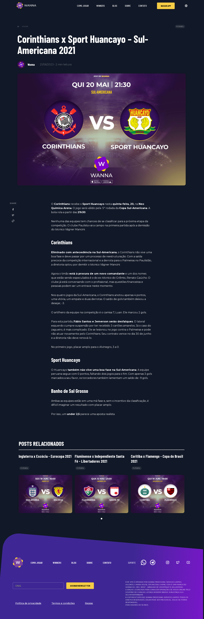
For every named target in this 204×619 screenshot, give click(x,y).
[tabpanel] (45, 483)
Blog (114, 5)
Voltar (22, 26)
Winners (100, 5)
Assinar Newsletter (80, 585)
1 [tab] (101, 518)
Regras (89, 603)
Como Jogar (83, 5)
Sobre (128, 5)
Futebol (180, 26)
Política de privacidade (28, 603)
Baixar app (166, 5)
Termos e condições (63, 603)
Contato (142, 5)
